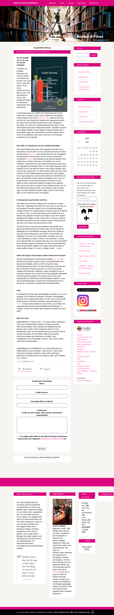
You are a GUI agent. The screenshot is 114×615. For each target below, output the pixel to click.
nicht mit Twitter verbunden (41, 369)
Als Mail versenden (25, 371)
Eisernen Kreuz (43, 118)
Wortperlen (81, 347)
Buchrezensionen (85, 107)
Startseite (52, 3)
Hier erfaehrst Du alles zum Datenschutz (72, 612)
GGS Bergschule (83, 369)
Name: (42, 383)
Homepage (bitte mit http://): (42, 401)
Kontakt (71, 3)
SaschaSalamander (84, 344)
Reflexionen (83, 77)
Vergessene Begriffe (86, 122)
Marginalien (83, 112)
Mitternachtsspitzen (84, 342)
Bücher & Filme (84, 72)
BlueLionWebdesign (84, 381)
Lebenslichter (82, 340)
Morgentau (81, 361)
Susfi (79, 359)
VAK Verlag (83, 261)
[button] (8, 24)
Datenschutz (94, 3)
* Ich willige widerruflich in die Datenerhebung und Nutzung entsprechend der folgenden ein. (42, 437)
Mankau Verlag (84, 251)
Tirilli (78, 364)
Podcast (56, 572)
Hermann (32, 154)
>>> (95, 142)
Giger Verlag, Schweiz (87, 256)
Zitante (79, 335)
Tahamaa (80, 349)
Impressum (81, 3)
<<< (78, 142)
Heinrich (30, 159)
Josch (19, 361)
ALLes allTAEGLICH (84, 337)
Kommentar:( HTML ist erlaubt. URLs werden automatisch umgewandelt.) (42, 412)
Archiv (62, 3)
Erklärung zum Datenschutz (52, 439)
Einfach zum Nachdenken (26, 3)
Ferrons (20, 304)
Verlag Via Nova (85, 273)
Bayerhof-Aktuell (83, 356)
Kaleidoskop (83, 82)
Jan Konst (57, 259)
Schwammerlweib (83, 366)
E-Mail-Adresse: (42, 392)
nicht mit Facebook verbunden (19, 369)
